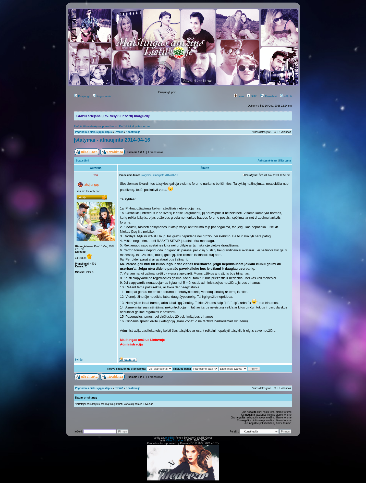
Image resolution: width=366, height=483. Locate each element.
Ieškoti (286, 96)
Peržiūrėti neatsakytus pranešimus (95, 126)
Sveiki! (119, 132)
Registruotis (102, 96)
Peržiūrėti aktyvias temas (134, 126)
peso (239, 96)
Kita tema (285, 160)
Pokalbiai (268, 96)
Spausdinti (82, 160)
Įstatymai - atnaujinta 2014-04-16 (112, 140)
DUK (252, 96)
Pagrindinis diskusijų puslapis (93, 132)
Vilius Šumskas (175, 440)
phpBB (169, 437)
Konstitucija (133, 132)
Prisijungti (82, 96)
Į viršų (78, 359)
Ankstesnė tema (267, 160)
